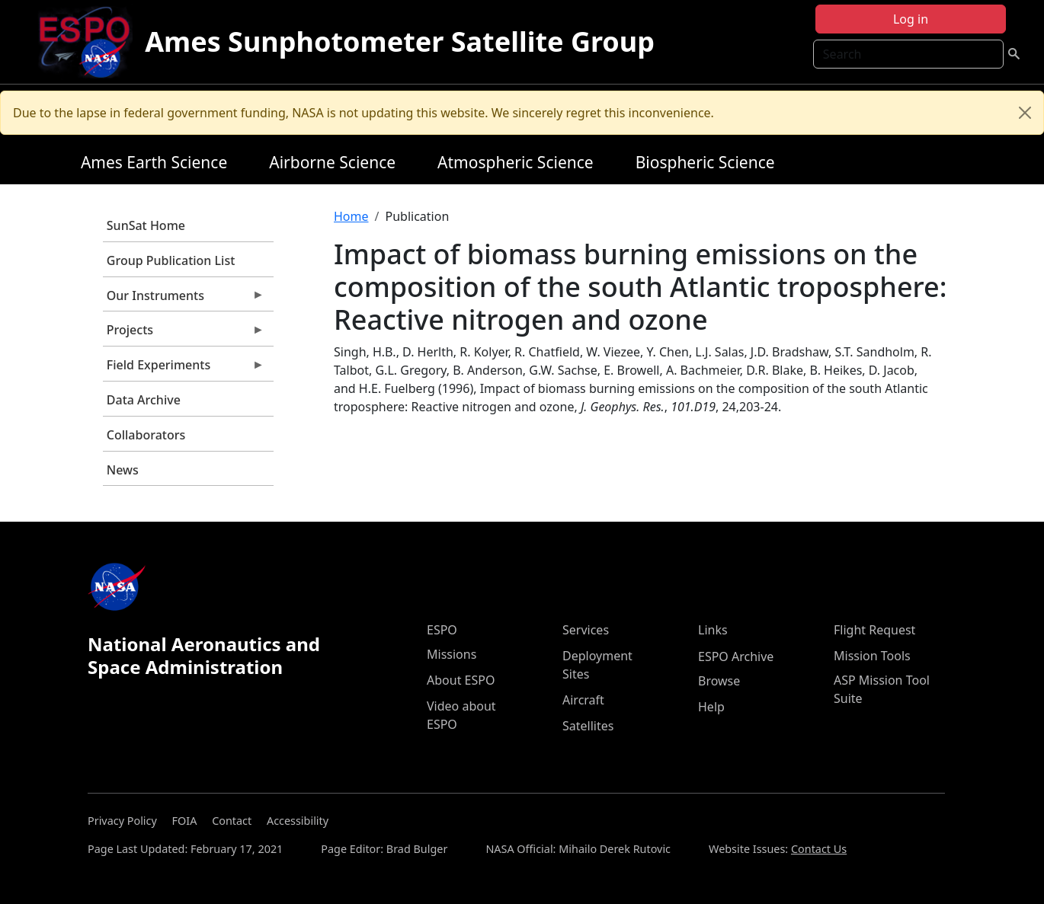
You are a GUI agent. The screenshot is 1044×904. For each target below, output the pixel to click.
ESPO (442, 629)
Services (585, 629)
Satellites (587, 725)
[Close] (1025, 112)
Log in (910, 19)
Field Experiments (183, 368)
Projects (183, 333)
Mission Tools (872, 655)
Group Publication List (171, 260)
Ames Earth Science (154, 162)
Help (711, 706)
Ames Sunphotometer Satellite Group (400, 41)
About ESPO (461, 680)
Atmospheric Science (515, 162)
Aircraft (583, 700)
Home (351, 216)
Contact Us (819, 849)
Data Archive (144, 399)
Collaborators (146, 434)
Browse (719, 680)
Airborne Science (332, 162)
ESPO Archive (735, 656)
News (123, 470)
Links (713, 629)
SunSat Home (146, 225)
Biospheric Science (705, 162)
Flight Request (874, 629)
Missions (451, 654)
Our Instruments (183, 299)
